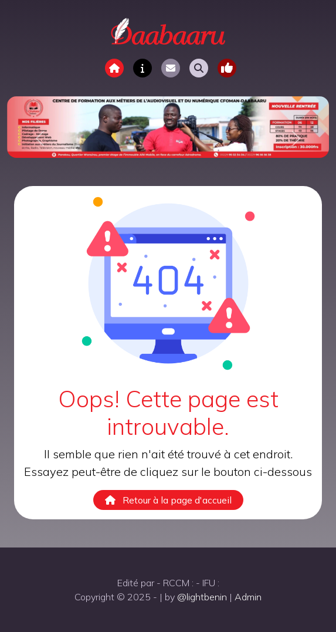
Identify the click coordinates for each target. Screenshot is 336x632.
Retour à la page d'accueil (168, 500)
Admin (248, 597)
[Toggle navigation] (227, 68)
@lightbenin (202, 597)
